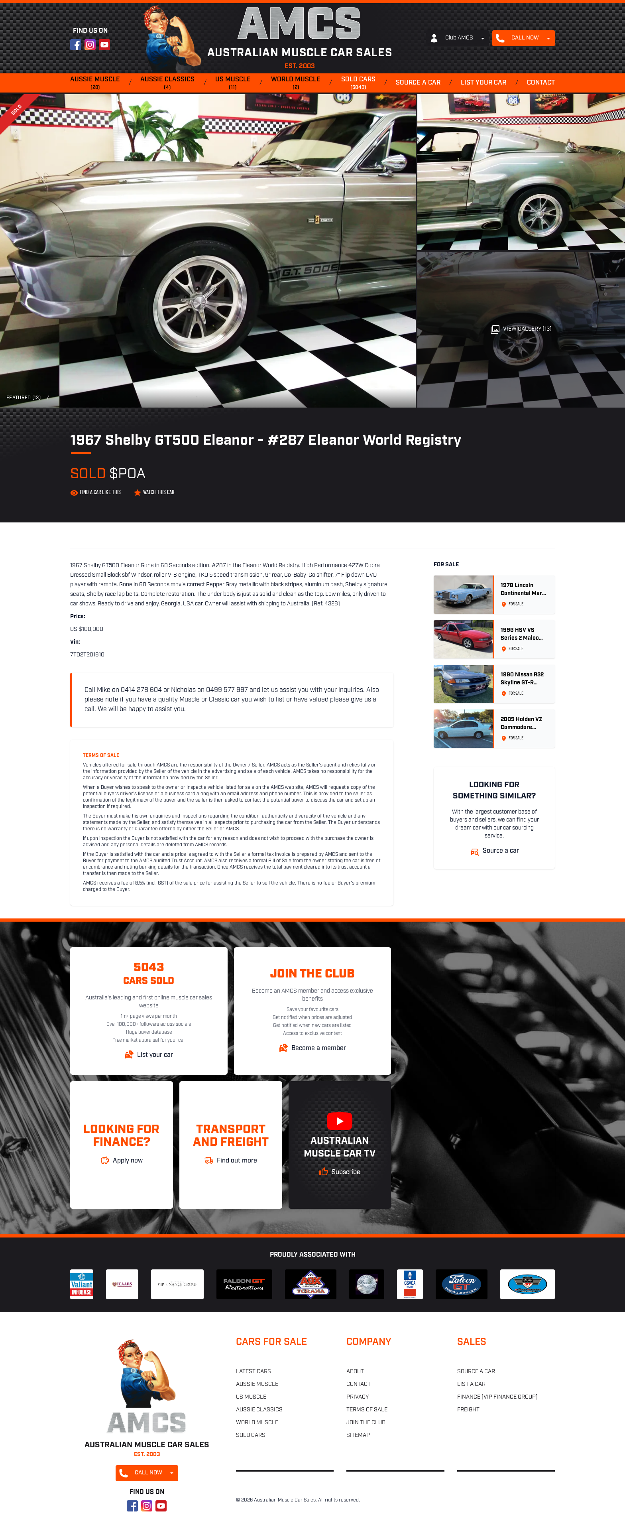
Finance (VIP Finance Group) (497, 1397)
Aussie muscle (95, 84)
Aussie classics (167, 84)
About (355, 1372)
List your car (483, 83)
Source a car (418, 83)
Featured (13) (23, 398)
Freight (468, 1410)
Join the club (365, 1423)
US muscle (233, 84)
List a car (471, 1384)
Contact (541, 83)
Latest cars (253, 1372)
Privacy (357, 1397)
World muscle (295, 84)
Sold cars (358, 84)
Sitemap (358, 1435)
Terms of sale (366, 1410)
